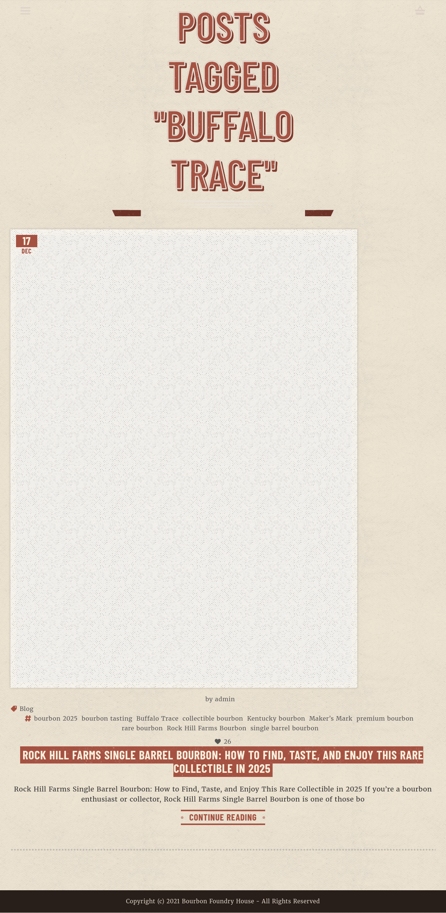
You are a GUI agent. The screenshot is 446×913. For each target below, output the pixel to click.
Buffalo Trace (157, 718)
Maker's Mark (330, 718)
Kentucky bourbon (276, 718)
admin (225, 699)
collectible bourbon (213, 718)
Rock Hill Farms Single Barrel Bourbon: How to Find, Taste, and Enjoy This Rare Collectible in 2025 (223, 761)
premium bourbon (385, 718)
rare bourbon (142, 728)
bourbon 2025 (56, 718)
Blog (27, 709)
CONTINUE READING (223, 816)
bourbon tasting (107, 718)
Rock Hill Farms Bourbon (206, 728)
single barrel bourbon (285, 728)
